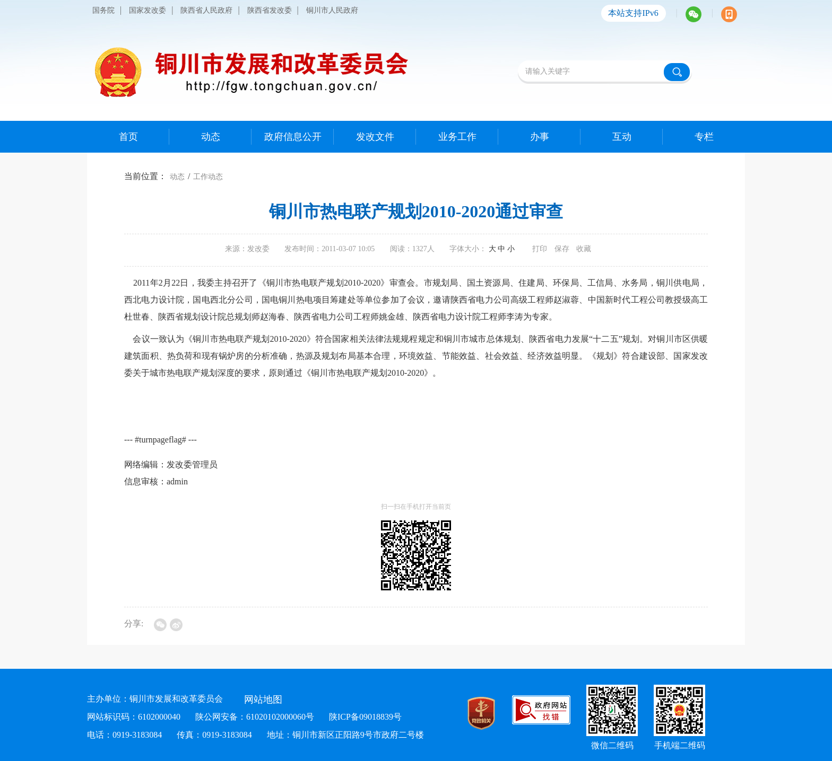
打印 (539, 249)
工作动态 (208, 177)
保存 (561, 249)
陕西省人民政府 (206, 10)
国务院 (103, 10)
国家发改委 (147, 10)
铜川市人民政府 (332, 10)
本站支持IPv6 (633, 12)
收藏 (583, 249)
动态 (177, 177)
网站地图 (263, 699)
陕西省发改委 (269, 10)
